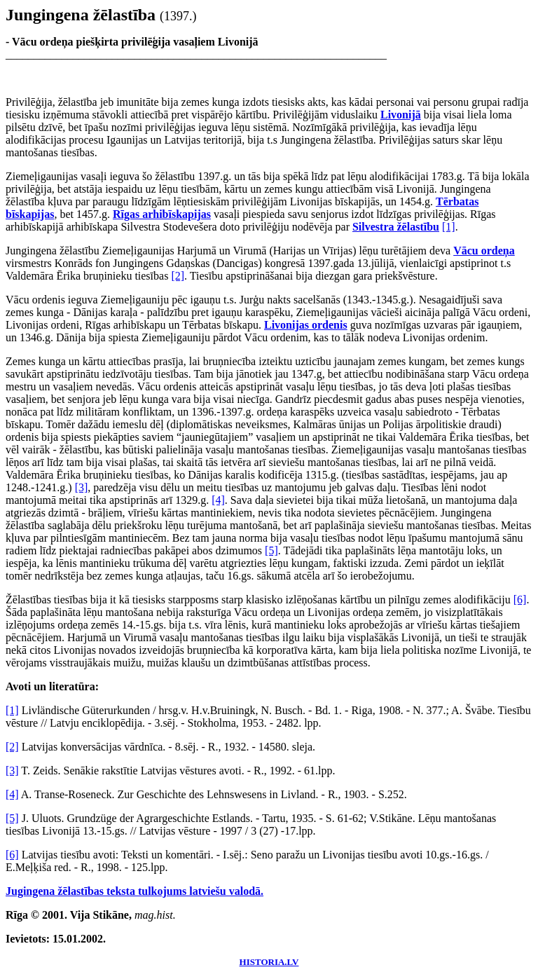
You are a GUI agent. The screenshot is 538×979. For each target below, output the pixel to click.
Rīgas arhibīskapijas (162, 214)
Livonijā (400, 115)
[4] (218, 500)
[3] (81, 487)
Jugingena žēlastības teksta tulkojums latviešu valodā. (134, 891)
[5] (271, 550)
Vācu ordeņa (484, 250)
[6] (520, 599)
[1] (448, 227)
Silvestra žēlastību (395, 227)
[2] (177, 276)
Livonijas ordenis (305, 325)
